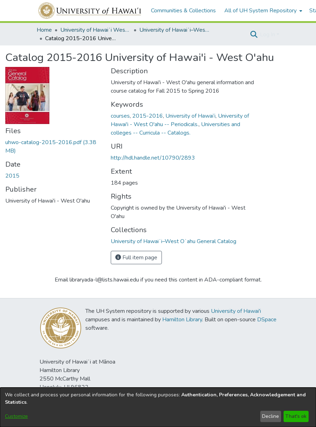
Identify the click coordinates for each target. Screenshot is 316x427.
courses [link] (120, 116)
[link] (173, 241)
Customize (16, 416)
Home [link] (44, 30)
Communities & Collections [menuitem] (183, 10)
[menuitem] (262, 10)
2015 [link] (12, 176)
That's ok (295, 416)
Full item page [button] (136, 257)
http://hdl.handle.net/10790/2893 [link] (153, 158)
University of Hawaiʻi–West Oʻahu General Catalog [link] (174, 30)
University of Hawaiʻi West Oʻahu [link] (95, 30)
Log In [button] (268, 34)
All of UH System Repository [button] (260, 10)
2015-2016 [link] (147, 116)
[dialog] (158, 407)
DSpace (266, 319)
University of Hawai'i (236, 311)
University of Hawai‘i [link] (190, 116)
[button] (253, 34)
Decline (270, 416)
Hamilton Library (182, 319)
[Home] (90, 10)
